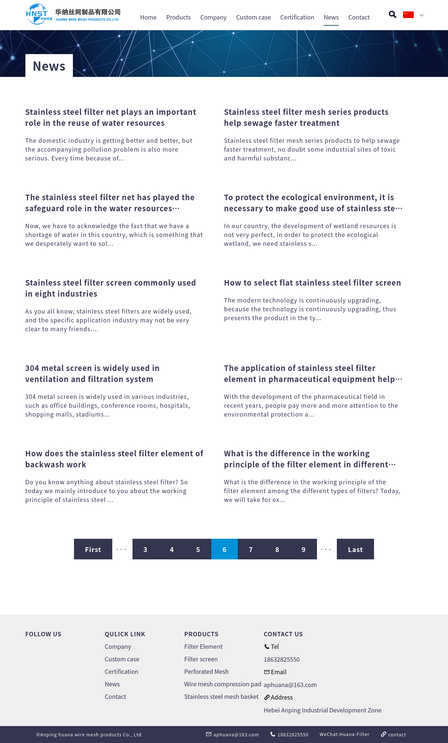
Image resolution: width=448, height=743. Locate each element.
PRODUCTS (201, 633)
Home (148, 17)
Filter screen (201, 658)
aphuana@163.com (290, 684)
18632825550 (282, 659)
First (93, 549)
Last (355, 549)
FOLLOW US (43, 633)
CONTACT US (283, 633)
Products (178, 17)
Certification (297, 17)
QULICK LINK (125, 633)
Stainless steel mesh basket (221, 696)
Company (213, 17)
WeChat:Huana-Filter (345, 734)
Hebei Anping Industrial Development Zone (323, 709)
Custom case (253, 17)
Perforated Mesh (206, 671)
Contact (359, 17)
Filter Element (203, 646)
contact (393, 734)
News (331, 17)
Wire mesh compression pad (222, 683)
